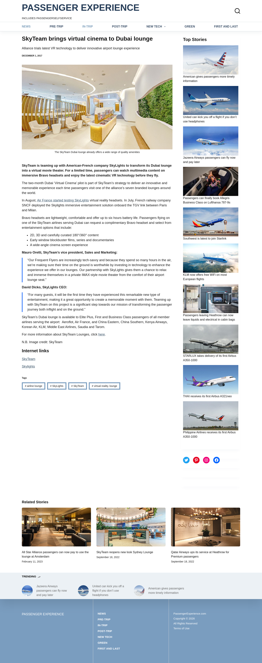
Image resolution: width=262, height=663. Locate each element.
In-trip (87, 26)
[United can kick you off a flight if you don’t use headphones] (83, 590)
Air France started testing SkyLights (63, 200)
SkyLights (56, 386)
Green (190, 26)
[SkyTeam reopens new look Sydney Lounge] (131, 527)
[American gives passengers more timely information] (139, 590)
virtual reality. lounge (104, 386)
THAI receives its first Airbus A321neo (207, 396)
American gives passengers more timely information (166, 590)
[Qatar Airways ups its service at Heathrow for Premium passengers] (205, 527)
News (26, 26)
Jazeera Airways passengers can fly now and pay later (51, 591)
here (101, 334)
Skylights (28, 366)
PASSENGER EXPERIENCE (80, 8)
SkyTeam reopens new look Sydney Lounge (124, 552)
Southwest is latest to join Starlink (204, 238)
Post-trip (119, 26)
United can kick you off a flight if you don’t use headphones (108, 591)
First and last (226, 26)
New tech (156, 26)
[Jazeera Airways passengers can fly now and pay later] (27, 590)
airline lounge (33, 386)
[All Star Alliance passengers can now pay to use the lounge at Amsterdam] (56, 527)
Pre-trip (56, 26)
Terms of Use (181, 628)
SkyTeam (28, 359)
